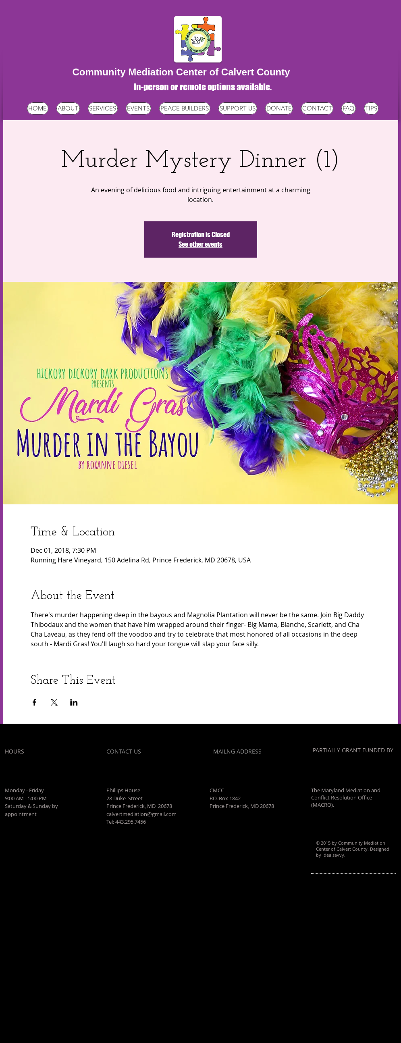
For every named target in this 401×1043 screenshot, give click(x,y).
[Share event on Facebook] (34, 702)
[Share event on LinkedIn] (74, 702)
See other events (200, 244)
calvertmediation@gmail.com (141, 814)
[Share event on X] (54, 702)
